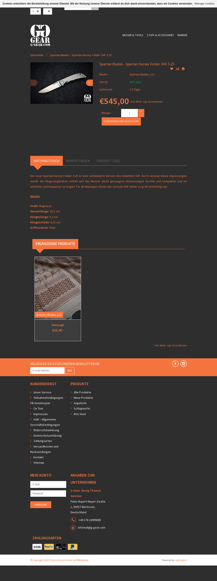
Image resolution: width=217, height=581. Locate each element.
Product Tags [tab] (108, 176)
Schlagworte (82, 424)
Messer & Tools (85, 59)
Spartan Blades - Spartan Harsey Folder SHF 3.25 (81, 70)
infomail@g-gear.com (91, 543)
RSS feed (80, 429)
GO (70, 386)
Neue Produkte (83, 413)
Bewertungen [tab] (78, 176)
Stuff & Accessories (114, 59)
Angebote (80, 418)
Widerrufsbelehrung (46, 446)
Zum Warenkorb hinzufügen (121, 136)
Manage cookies (205, 3)
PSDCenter (82, 575)
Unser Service (42, 408)
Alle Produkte (82, 408)
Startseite (36, 70)
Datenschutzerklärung (47, 451)
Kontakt (38, 473)
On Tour (38, 424)
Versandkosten (155, 117)
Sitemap (38, 478)
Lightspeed (181, 575)
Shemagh (57, 340)
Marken (137, 59)
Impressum (40, 429)
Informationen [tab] (46, 176)
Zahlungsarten (42, 456)
